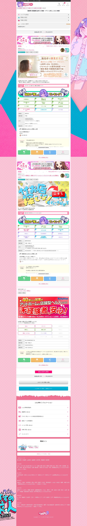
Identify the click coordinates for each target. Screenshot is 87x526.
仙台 (18, 466)
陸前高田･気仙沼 (28, 491)
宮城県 (24, 460)
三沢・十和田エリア (36, 497)
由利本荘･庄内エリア (60, 505)
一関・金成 (53, 490)
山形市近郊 (20, 475)
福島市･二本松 (21, 482)
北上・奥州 (46, 490)
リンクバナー (23, 434)
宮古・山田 (64, 490)
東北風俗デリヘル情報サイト (43, 447)
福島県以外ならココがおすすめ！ (27, 484)
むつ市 (19, 497)
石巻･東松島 (35, 467)
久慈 (59, 490)
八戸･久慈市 (46, 497)
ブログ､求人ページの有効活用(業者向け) (30, 416)
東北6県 (19, 460)
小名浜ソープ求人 (41, 484)
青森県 (43, 460)
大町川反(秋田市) (38, 505)
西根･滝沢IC (31, 490)
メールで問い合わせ (25, 425)
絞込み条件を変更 (43, 371)
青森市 (23, 497)
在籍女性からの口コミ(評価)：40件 (30, 129)
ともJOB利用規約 (24, 407)
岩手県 (38, 460)
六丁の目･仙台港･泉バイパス (28, 466)
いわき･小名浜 (56, 482)
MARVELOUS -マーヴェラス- (26, 50)
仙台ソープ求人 (22, 469)
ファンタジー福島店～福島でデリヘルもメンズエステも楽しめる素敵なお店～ (38, 176)
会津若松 (28, 482)
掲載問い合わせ (24, 412)
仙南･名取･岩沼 (41, 466)
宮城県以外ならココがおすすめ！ (61, 467)
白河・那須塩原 (46, 482)
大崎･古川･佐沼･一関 (45, 467)
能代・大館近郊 (21, 505)
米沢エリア (48, 475)
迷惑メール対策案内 (25, 421)
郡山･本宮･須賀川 (36, 482)
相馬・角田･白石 (65, 482)
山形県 (29, 460)
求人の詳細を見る (43, 157)
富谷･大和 (58, 466)
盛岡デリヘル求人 (22, 490)
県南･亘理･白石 (51, 466)
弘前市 (28, 497)
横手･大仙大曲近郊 (49, 505)
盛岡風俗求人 (38, 490)
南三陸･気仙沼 (27, 467)
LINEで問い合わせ (24, 430)
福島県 (33, 460)
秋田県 (47, 460)
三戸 (52, 497)
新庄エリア (41, 475)
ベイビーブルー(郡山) (24, 290)
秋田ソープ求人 (38, 506)
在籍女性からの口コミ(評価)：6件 (29, 253)
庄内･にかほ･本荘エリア (30, 475)
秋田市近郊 (30, 505)
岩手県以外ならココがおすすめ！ (43, 491)
